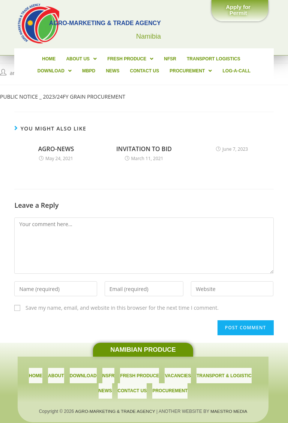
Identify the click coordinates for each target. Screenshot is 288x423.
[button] (240, 11)
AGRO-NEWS (56, 149)
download (83, 373)
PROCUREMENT (167, 71)
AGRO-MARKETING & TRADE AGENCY (115, 404)
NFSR (147, 59)
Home (29, 59)
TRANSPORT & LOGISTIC (224, 373)
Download (243, 59)
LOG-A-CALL (212, 71)
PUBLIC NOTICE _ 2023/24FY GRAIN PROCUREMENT (62, 96)
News (91, 71)
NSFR (108, 373)
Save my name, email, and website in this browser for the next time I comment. (122, 307)
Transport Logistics (189, 59)
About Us (60, 59)
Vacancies (178, 373)
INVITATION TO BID (144, 149)
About (56, 373)
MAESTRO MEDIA (230, 404)
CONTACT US (122, 71)
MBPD (68, 71)
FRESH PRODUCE (109, 59)
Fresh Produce (139, 373)
